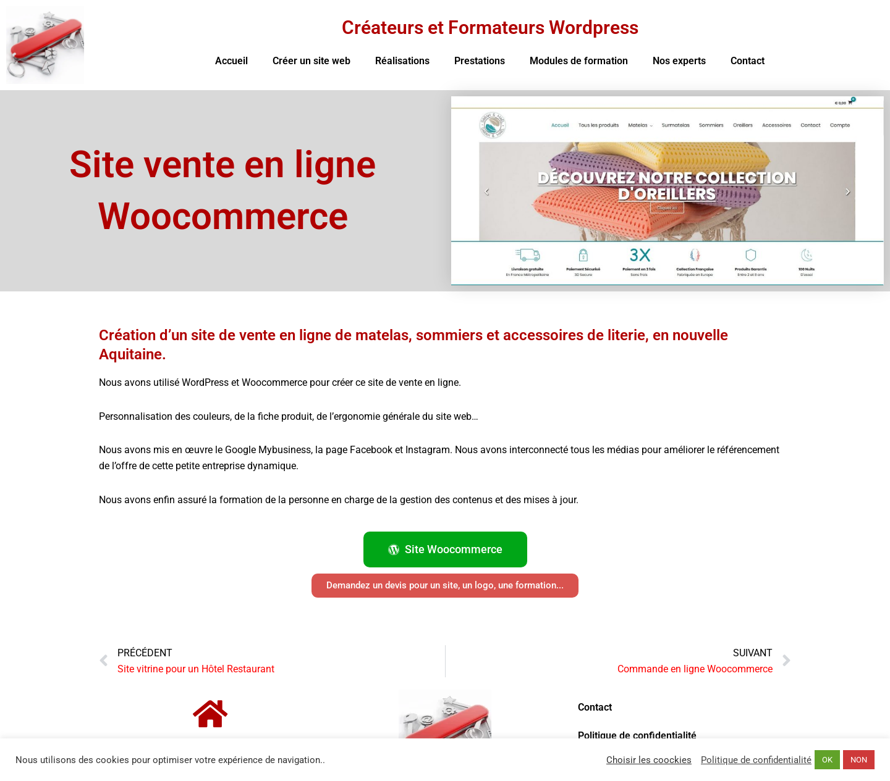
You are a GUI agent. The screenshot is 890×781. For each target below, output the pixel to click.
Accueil (231, 61)
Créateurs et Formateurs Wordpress (490, 27)
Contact (748, 61)
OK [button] (827, 759)
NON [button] (858, 759)
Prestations (479, 61)
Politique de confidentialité (637, 735)
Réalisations (402, 61)
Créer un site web (311, 61)
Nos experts (679, 61)
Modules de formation (579, 61)
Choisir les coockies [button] (649, 760)
